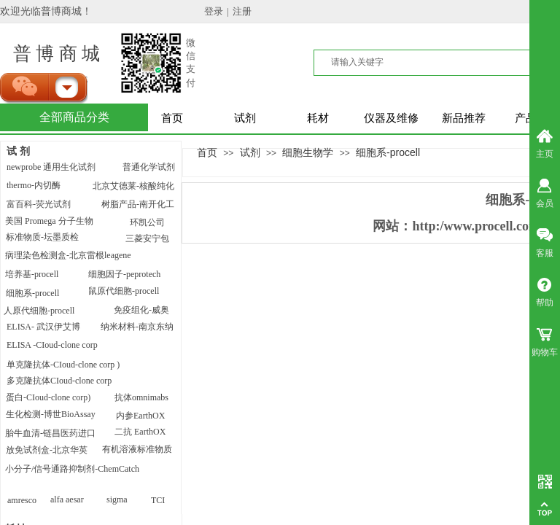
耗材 (318, 118)
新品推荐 (464, 118)
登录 (213, 11)
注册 (242, 11)
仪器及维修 (391, 118)
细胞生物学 (307, 152)
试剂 (245, 118)
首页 (172, 118)
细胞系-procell (388, 152)
